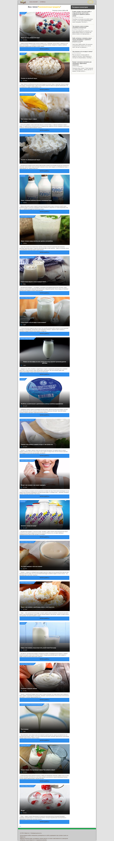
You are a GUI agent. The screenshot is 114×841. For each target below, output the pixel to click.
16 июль (24, 772)
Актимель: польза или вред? (28, 525)
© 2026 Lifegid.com (25, 833)
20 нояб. (24, 609)
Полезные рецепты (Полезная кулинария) (31, 704)
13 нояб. (24, 650)
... (87, 47)
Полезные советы (25, 745)
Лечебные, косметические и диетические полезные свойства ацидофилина (42, 403)
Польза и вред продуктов (27, 94)
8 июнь (24, 162)
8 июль (24, 812)
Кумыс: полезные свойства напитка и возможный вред (36, 200)
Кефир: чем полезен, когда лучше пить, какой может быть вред (38, 647)
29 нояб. (24, 406)
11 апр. (24, 690)
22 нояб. (24, 487)
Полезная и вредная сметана (29, 688)
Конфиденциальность (36, 833)
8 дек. (23, 284)
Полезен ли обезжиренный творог (30, 159)
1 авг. (23, 731)
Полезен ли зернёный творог (29, 78)
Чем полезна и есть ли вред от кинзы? (82, 51)
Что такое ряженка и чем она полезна (31, 566)
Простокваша (24, 729)
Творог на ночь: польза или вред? (30, 37)
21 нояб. (24, 528)
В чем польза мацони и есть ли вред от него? (33, 281)
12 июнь (24, 40)
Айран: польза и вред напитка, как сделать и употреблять (37, 241)
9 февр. (24, 202)
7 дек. (23, 324)
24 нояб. (24, 446)
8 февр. (24, 243)
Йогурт (23, 810)
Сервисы (42, 2)
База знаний (34, 2)
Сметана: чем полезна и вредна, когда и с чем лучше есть (37, 444)
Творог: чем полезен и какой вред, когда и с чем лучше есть (37, 607)
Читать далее (44, 49)
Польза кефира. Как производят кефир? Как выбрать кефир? (38, 770)
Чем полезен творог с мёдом (29, 119)
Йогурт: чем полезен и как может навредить (33, 485)
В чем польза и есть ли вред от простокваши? (33, 322)
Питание (22, 13)
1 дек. (23, 365)
